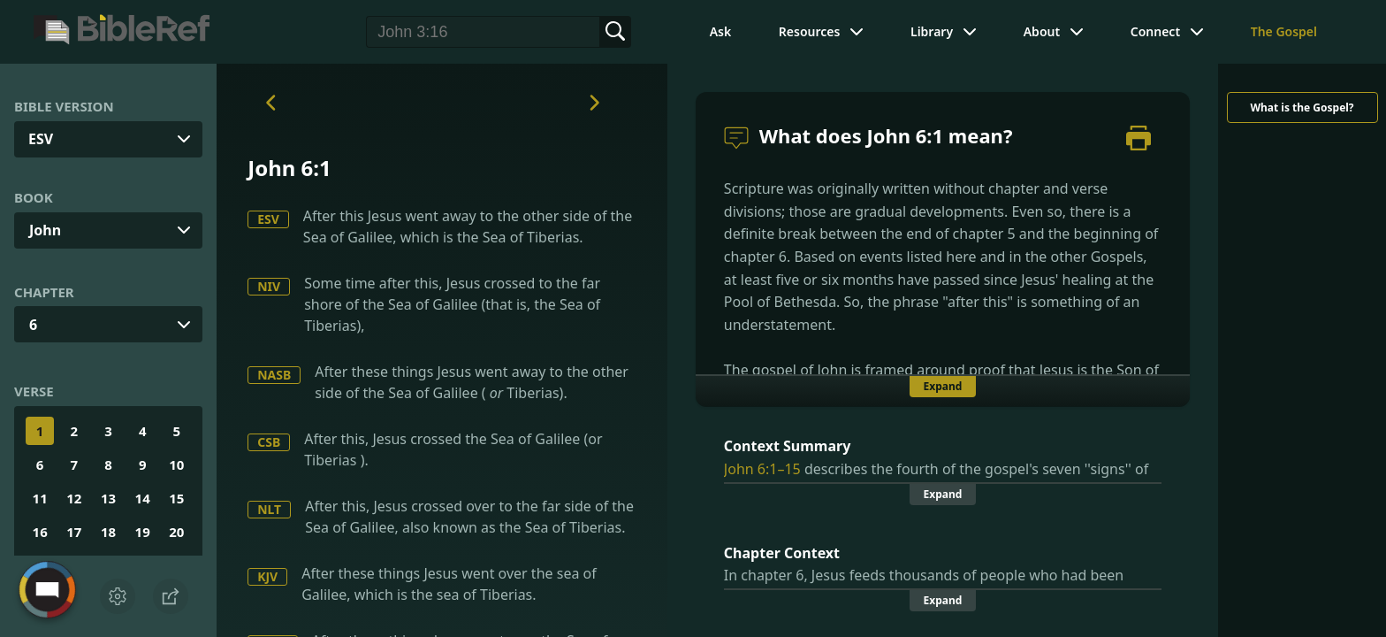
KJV (267, 576)
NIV (268, 286)
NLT (269, 509)
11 (40, 498)
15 (176, 498)
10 (176, 464)
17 (73, 532)
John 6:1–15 (762, 469)
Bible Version (64, 106)
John (45, 230)
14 (142, 498)
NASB (274, 374)
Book (33, 197)
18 (108, 532)
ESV (268, 219)
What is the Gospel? (1301, 107)
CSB (268, 442)
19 (142, 532)
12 (73, 498)
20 (176, 532)
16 (40, 532)
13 (108, 498)
